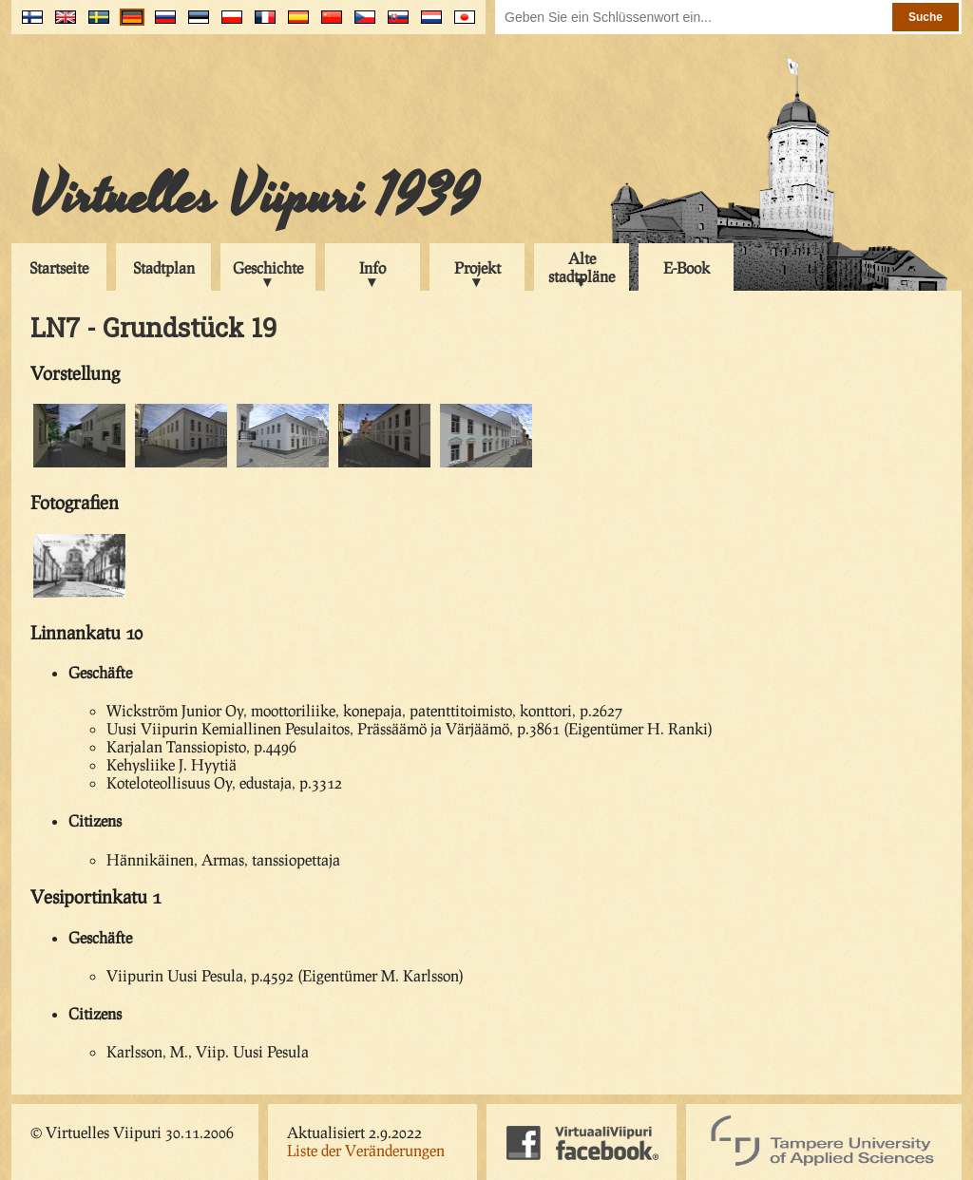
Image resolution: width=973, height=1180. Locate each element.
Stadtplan (164, 267)
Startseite (58, 267)
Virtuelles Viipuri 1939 (254, 196)
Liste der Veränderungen (366, 1150)
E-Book (686, 267)
